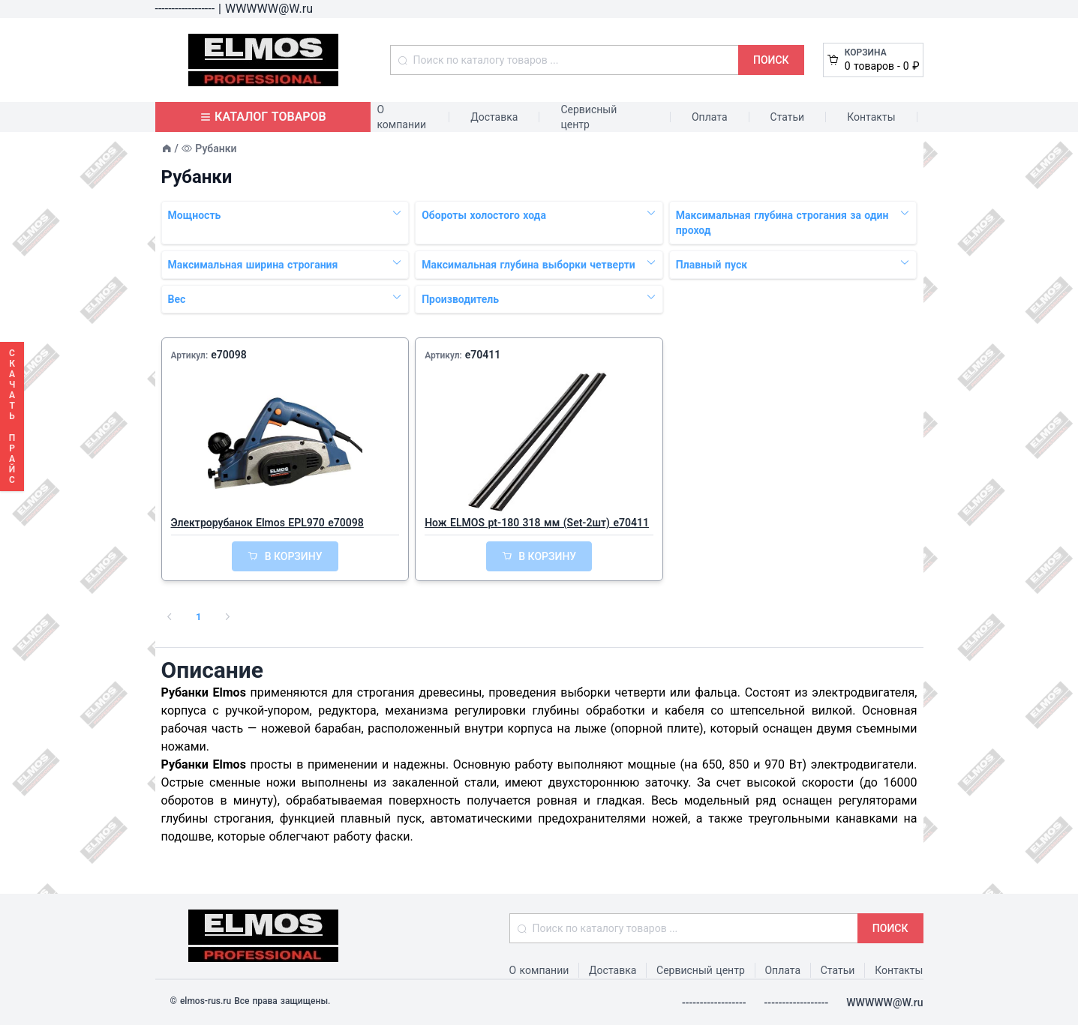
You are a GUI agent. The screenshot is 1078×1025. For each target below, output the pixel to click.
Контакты (871, 117)
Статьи (787, 117)
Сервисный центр (588, 116)
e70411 (483, 355)
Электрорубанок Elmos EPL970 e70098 (267, 523)
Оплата (710, 117)
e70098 (229, 355)
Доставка (494, 117)
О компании (401, 116)
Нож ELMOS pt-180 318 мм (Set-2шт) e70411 (537, 523)
